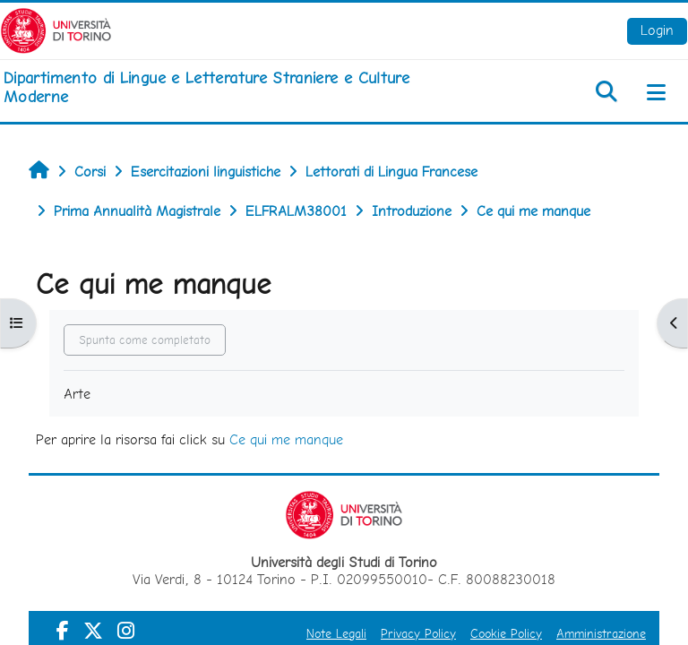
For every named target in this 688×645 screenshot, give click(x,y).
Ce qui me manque (286, 439)
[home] (229, 87)
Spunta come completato (145, 340)
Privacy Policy (418, 633)
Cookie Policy (506, 633)
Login (657, 30)
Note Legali (336, 633)
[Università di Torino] (56, 29)
